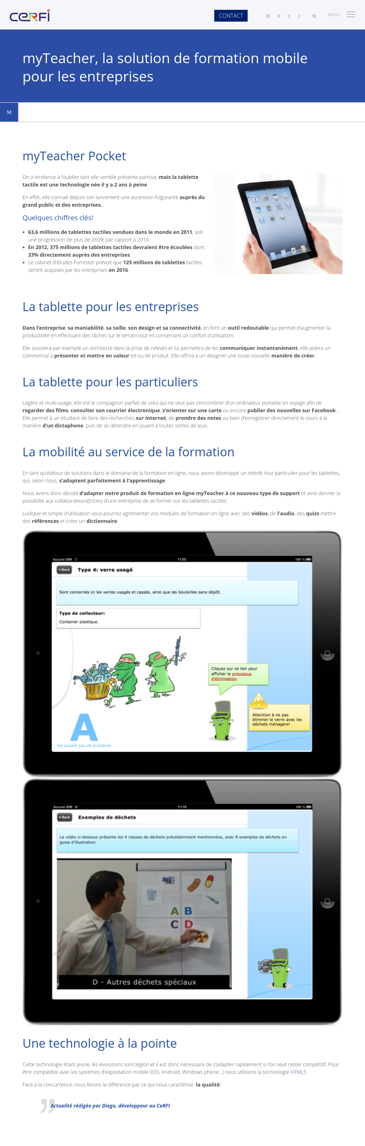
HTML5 (299, 1071)
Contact (230, 15)
